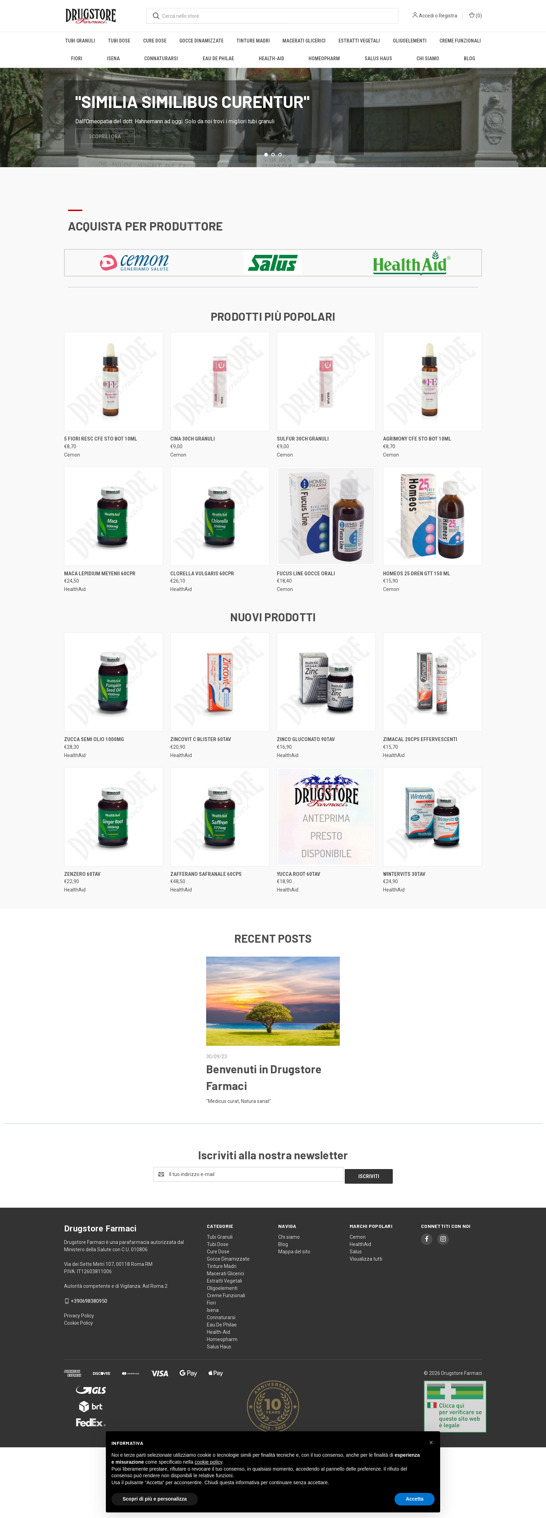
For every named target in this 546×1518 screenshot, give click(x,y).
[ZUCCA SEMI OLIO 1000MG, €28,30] (113, 710)
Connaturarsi (161, 58)
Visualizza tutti (366, 1284)
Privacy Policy (79, 1342)
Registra (448, 15)
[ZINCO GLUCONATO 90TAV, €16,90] (326, 710)
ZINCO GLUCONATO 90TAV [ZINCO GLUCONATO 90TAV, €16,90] (306, 767)
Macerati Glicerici (304, 41)
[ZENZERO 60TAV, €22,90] (113, 844)
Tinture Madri (253, 41)
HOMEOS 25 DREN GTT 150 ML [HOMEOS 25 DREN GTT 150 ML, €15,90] (416, 601)
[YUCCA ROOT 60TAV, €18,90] (326, 844)
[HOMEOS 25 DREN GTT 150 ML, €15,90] (432, 544)
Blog (469, 58)
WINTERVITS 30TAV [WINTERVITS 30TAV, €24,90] (404, 902)
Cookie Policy (78, 1349)
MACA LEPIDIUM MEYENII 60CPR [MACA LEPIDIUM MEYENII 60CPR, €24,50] (99, 601)
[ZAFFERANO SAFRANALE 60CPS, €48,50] (220, 844)
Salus (356, 1277)
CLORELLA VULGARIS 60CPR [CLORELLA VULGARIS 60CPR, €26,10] (202, 601)
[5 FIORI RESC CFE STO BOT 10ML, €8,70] (113, 409)
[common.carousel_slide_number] (273, 131)
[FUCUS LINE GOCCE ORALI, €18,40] (326, 544)
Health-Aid (271, 58)
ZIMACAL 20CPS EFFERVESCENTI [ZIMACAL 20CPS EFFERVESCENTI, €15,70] (420, 767)
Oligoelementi (410, 41)
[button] (134, 290)
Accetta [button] (414, 1499)
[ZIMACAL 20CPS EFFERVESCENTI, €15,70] (432, 710)
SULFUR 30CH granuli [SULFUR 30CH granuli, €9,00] (303, 467)
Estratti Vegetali (359, 41)
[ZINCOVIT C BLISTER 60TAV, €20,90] (220, 710)
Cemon (358, 1263)
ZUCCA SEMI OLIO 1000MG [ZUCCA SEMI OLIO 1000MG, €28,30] (94, 767)
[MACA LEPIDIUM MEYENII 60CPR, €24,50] (113, 544)
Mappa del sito (294, 1277)
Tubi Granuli (80, 41)
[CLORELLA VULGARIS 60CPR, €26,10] (220, 544)
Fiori (76, 58)
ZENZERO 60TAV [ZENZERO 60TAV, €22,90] (82, 902)
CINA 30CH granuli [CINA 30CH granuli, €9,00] (192, 467)
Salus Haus (378, 58)
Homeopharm (324, 58)
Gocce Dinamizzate (201, 41)
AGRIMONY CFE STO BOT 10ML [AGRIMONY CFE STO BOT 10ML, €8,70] (417, 467)
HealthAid (360, 1270)
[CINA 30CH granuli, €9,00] (220, 409)
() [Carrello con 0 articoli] (475, 15)
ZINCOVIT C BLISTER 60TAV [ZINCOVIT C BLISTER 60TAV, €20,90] (200, 767)
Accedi (426, 15)
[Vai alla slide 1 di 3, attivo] (266, 183)
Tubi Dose (119, 41)
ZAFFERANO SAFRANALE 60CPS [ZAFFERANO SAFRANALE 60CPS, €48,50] (206, 902)
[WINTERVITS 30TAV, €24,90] (432, 844)
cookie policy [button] (208, 1462)
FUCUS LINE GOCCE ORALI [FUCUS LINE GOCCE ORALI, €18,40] (306, 601)
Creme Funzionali (460, 41)
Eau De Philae (218, 58)
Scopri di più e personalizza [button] (155, 1499)
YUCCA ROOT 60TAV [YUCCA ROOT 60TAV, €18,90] (298, 902)
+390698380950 (89, 1327)
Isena (113, 58)
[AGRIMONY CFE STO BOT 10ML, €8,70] (432, 409)
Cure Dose (154, 41)
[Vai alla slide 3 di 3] (280, 183)
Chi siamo (427, 58)
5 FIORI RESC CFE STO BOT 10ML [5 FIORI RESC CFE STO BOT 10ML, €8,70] (100, 467)
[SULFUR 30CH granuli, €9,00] (326, 409)
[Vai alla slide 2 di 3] (273, 183)
